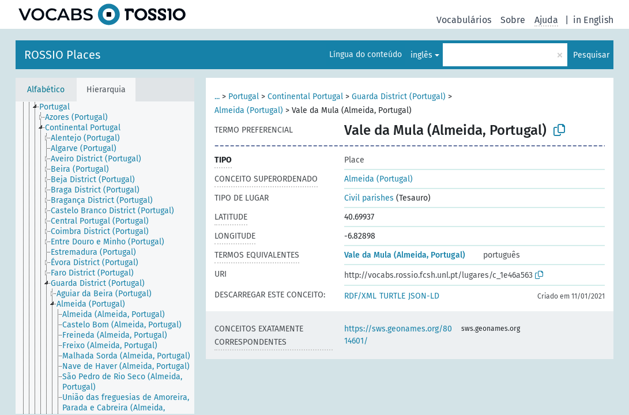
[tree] (105, 257)
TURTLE (392, 296)
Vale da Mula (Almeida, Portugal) (404, 255)
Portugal (243, 96)
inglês (421, 55)
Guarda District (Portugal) (399, 96)
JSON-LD (423, 296)
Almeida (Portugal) (248, 110)
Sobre (512, 19)
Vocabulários (463, 19)
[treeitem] (59, 107)
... (217, 96)
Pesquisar (591, 55)
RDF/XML (360, 296)
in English (593, 19)
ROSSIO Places (62, 55)
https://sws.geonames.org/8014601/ (398, 335)
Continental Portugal (305, 96)
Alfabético (46, 90)
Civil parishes (369, 198)
